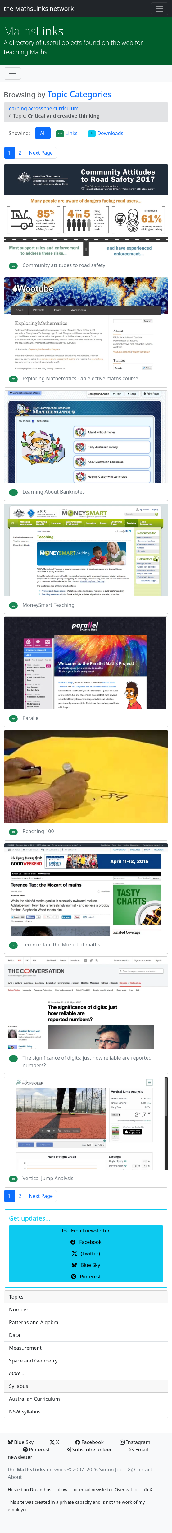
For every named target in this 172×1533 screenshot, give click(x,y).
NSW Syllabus (25, 1411)
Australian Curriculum (34, 1398)
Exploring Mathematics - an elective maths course (80, 378)
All (43, 133)
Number (18, 1309)
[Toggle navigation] (159, 8)
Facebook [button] (86, 1242)
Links (34, 31)
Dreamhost (41, 1490)
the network (37, 1469)
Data (14, 1335)
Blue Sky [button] (86, 1265)
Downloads (106, 133)
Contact (143, 1469)
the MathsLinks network (39, 8)
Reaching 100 (38, 831)
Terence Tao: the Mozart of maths (61, 944)
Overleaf (123, 1490)
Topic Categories (80, 94)
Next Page (41, 152)
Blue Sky (21, 1442)
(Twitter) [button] (86, 1253)
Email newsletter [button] (86, 1230)
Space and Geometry (33, 1360)
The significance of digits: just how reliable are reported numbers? (87, 1061)
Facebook (89, 1442)
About (15, 1477)
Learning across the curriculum (42, 108)
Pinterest (36, 1449)
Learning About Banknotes (54, 491)
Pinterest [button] (86, 1276)
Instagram (135, 1442)
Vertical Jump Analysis (48, 1178)
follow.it (63, 1490)
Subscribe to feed (89, 1449)
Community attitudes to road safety (64, 265)
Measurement (25, 1347)
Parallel (31, 718)
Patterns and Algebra (33, 1322)
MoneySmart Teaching (49, 605)
